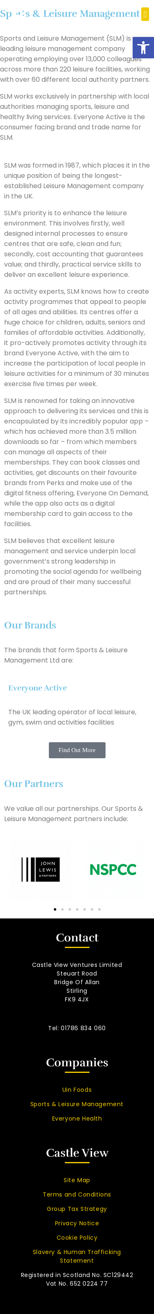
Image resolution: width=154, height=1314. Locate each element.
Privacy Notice (77, 1223)
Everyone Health (77, 1118)
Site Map (77, 1180)
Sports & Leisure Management (77, 1104)
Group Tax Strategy (77, 1209)
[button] (143, 47)
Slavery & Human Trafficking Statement (77, 1256)
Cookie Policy (77, 1237)
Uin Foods (77, 1090)
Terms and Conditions (77, 1194)
